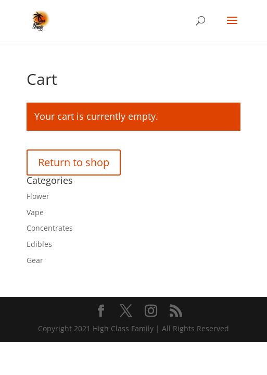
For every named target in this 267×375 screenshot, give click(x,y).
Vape (35, 212)
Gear (35, 260)
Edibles (39, 244)
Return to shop (73, 162)
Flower (38, 196)
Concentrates (50, 228)
